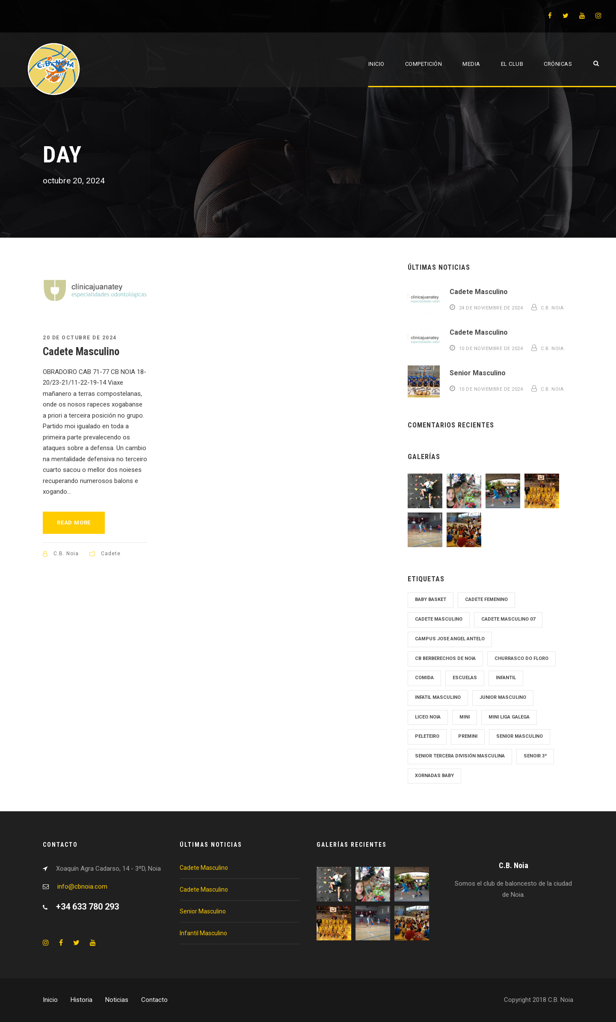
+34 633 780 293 (87, 906)
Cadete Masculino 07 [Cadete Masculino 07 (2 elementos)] (508, 619)
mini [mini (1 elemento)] (464, 717)
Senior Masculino (478, 373)
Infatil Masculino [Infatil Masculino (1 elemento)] (438, 697)
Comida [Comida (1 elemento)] (424, 677)
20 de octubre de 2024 (80, 338)
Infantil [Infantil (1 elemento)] (506, 677)
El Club (512, 64)
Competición (423, 64)
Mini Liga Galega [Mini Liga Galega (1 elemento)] (509, 717)
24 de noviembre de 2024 (491, 308)
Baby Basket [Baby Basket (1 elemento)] (430, 599)
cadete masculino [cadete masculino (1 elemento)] (438, 619)
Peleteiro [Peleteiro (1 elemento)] (427, 736)
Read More (74, 522)
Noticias (116, 1000)
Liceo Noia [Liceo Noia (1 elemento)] (428, 717)
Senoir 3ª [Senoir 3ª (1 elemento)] (535, 756)
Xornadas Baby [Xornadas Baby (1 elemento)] (434, 775)
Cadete (111, 554)
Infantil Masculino (203, 933)
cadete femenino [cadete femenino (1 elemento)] (486, 599)
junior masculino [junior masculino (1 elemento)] (503, 697)
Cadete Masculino (81, 351)
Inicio (376, 64)
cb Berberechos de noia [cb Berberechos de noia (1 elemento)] (445, 658)
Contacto (154, 1000)
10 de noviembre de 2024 (491, 348)
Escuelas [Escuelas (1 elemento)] (465, 677)
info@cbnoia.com (82, 886)
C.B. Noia (66, 554)
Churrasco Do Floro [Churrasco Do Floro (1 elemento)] (521, 658)
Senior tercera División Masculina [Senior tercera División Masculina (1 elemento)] (460, 756)
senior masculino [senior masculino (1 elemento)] (519, 736)
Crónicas (558, 64)
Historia (81, 1000)
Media (471, 64)
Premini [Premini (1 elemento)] (467, 736)
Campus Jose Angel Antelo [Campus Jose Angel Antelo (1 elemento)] (450, 639)
